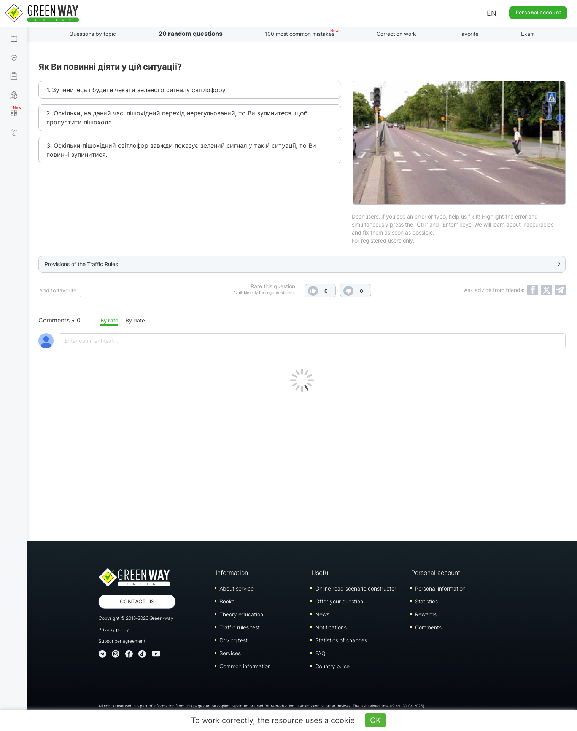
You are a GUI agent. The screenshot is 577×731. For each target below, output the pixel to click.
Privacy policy (114, 629)
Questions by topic (92, 33)
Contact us (137, 601)
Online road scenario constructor (355, 588)
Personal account (538, 12)
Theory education (241, 614)
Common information (245, 666)
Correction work (396, 33)
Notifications (331, 627)
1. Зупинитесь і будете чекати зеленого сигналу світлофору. (136, 90)
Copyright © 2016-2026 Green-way (136, 618)
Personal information (440, 588)
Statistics (426, 601)
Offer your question (339, 601)
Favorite (468, 33)
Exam (528, 33)
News (322, 614)
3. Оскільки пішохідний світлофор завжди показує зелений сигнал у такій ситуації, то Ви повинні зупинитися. (181, 150)
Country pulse (332, 666)
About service (236, 588)
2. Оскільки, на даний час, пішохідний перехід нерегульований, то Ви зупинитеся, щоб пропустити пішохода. (176, 117)
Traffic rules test (239, 627)
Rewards (426, 614)
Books (226, 601)
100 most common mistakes (299, 33)
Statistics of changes (341, 640)
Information (232, 572)
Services (230, 653)
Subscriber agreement (122, 641)
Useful (321, 572)
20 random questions (191, 33)
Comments (428, 627)
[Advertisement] (302, 464)
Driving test (233, 640)
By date (135, 320)
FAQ (320, 653)
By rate (109, 320)
